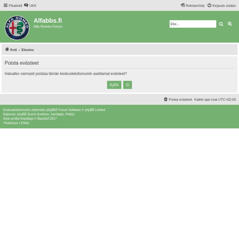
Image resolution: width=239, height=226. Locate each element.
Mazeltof (43, 118)
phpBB (50, 110)
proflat (15, 118)
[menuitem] (30, 5)
